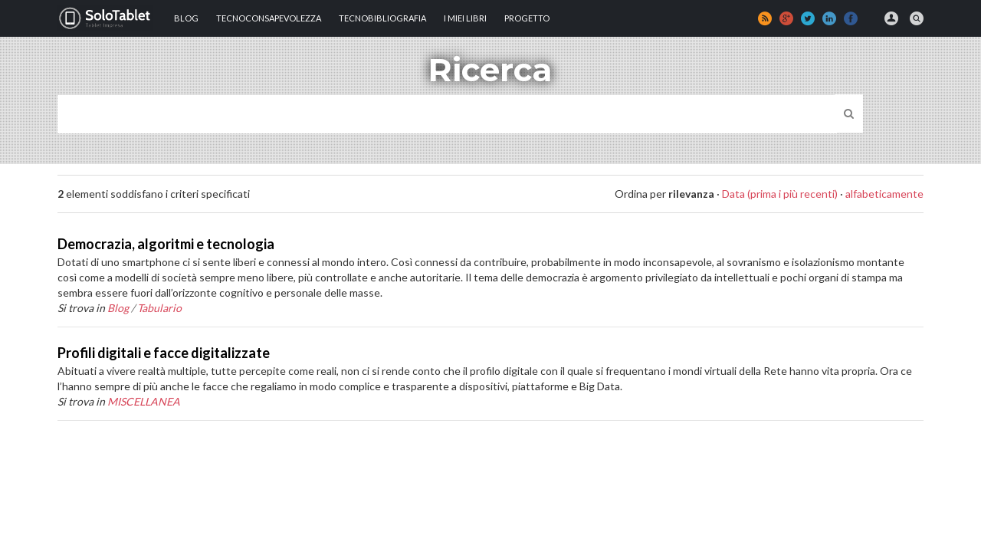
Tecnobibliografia (382, 18)
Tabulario (159, 307)
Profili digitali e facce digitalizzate (163, 352)
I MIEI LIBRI (465, 18)
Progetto (527, 18)
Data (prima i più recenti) (780, 193)
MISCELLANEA (143, 401)
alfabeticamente (884, 193)
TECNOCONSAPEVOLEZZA (268, 18)
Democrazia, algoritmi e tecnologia (165, 243)
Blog (186, 18)
